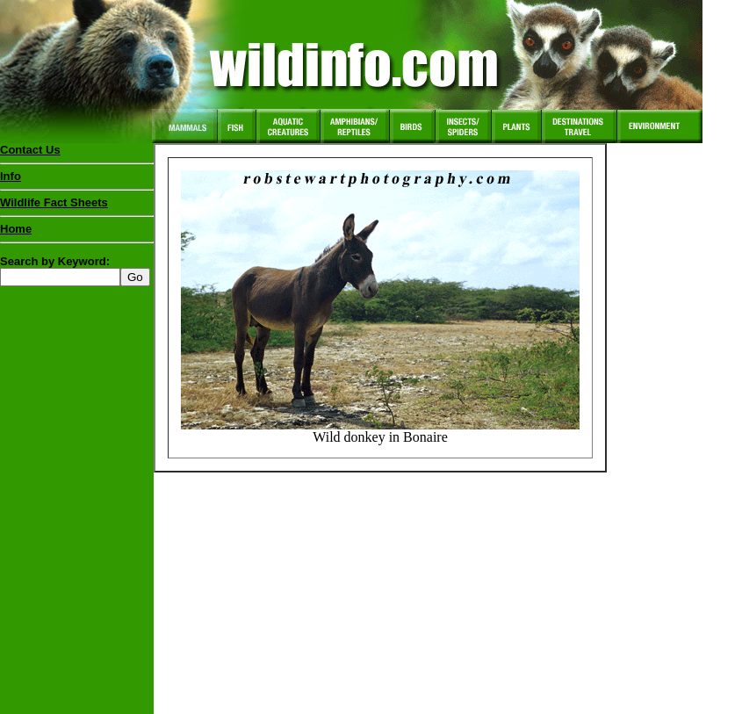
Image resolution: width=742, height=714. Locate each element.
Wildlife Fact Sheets (77, 206)
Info (10, 176)
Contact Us (30, 149)
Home (16, 228)
